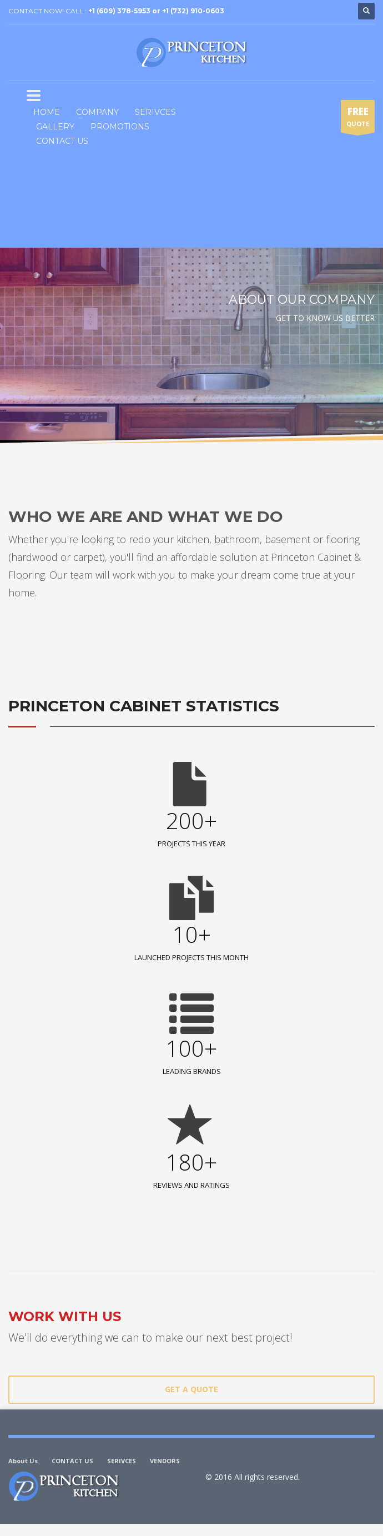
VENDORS (165, 1461)
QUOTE (358, 119)
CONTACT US (72, 1461)
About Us (23, 1461)
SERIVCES (121, 1461)
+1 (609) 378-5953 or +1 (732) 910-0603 (156, 11)
